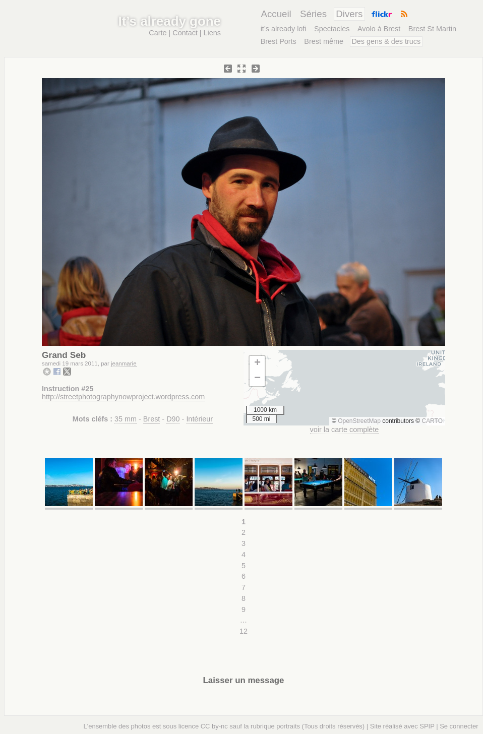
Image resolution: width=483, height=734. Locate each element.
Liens (212, 33)
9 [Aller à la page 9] (243, 609)
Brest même (323, 41)
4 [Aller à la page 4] (243, 554)
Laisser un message (243, 680)
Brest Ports (278, 41)
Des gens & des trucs (385, 41)
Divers (349, 14)
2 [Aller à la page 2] (243, 532)
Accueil (276, 14)
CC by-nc (214, 726)
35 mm (125, 419)
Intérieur (199, 419)
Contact (185, 33)
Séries (313, 14)
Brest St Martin (432, 29)
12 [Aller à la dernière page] (243, 631)
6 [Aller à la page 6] (243, 576)
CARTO (432, 420)
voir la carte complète (344, 429)
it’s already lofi (284, 29)
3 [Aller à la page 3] (243, 543)
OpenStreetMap (359, 420)
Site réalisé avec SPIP (402, 726)
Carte (157, 33)
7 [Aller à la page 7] (243, 587)
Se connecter (459, 726)
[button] (257, 363)
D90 (172, 419)
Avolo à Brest (378, 29)
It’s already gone (169, 21)
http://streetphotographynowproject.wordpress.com (123, 397)
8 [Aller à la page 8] (243, 598)
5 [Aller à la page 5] (243, 566)
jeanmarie (124, 363)
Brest (151, 419)
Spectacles (331, 29)
